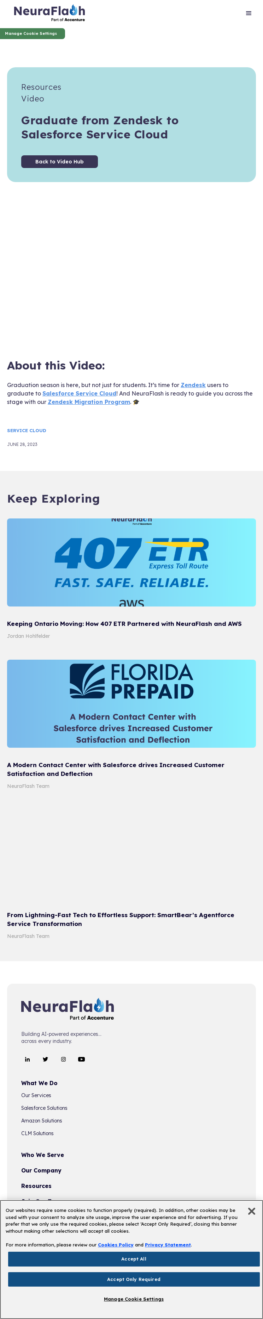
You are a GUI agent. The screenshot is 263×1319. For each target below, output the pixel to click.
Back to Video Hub (59, 161)
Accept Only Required (133, 1279)
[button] (248, 14)
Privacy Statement (168, 1245)
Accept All (133, 1259)
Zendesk (193, 384)
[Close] (251, 1211)
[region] (131, 1259)
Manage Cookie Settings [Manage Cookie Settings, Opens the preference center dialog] (134, 1299)
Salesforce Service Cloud (79, 393)
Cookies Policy (116, 1245)
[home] (49, 14)
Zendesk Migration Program (89, 401)
